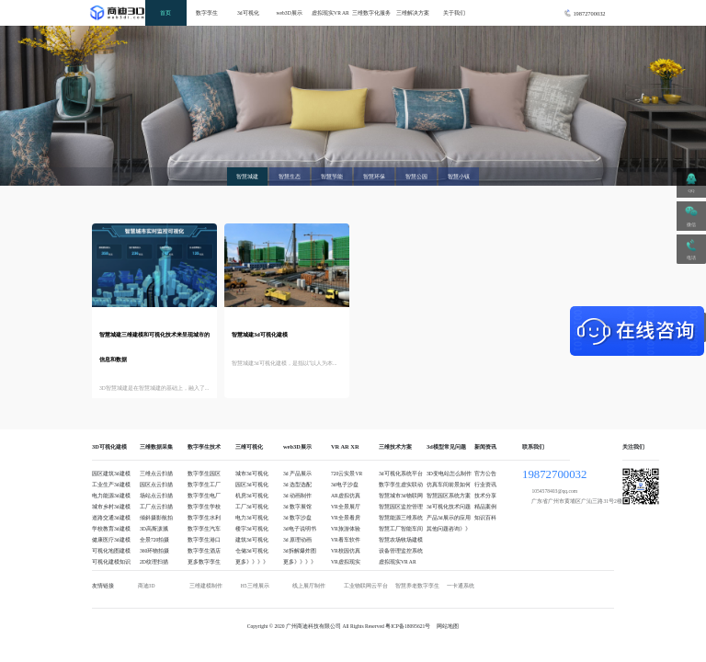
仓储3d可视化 (251, 551)
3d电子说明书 (299, 528)
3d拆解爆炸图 (299, 551)
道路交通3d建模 (111, 517)
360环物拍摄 (154, 551)
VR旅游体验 (345, 528)
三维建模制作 (205, 585)
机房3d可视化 (251, 495)
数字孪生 (207, 13)
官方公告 (485, 473)
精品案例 (485, 506)
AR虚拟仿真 (345, 495)
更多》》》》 (251, 562)
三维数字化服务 (371, 13)
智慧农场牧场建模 (401, 539)
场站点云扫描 (156, 495)
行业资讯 (485, 484)
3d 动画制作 (297, 495)
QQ (692, 190)
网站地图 (448, 626)
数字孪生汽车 (204, 528)
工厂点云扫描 (156, 506)
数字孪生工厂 (204, 484)
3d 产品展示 (297, 473)
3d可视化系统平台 (401, 473)
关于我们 (454, 13)
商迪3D (146, 585)
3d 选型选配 (297, 484)
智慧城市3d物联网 (401, 495)
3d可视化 (248, 13)
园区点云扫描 (156, 484)
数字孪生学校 (204, 506)
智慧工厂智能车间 (401, 528)
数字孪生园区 (204, 473)
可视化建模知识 (111, 562)
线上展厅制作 (308, 585)
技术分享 (485, 495)
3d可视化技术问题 (449, 506)
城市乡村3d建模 (111, 506)
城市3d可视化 (251, 473)
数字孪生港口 (204, 539)
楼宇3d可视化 (251, 528)
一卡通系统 (460, 585)
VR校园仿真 (345, 551)
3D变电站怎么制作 (449, 473)
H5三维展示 (255, 585)
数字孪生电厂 (204, 495)
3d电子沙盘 (345, 484)
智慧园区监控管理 (401, 506)
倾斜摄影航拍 (156, 517)
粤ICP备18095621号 (407, 626)
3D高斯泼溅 (154, 528)
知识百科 (485, 517)
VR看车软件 (345, 539)
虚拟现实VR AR (330, 13)
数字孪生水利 (204, 517)
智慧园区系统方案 (449, 495)
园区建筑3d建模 (111, 473)
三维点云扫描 (156, 473)
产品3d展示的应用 (449, 517)
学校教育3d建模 (111, 528)
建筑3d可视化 (251, 539)
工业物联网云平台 (366, 585)
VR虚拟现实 (345, 562)
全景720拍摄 (154, 539)
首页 (165, 13)
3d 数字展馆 (297, 506)
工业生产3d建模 (111, 484)
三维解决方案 (412, 13)
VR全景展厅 (345, 506)
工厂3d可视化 (251, 506)
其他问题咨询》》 (449, 528)
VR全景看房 (345, 517)
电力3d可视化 (251, 517)
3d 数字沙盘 (297, 517)
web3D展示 (289, 13)
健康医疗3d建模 (111, 539)
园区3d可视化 (251, 484)
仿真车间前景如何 (449, 484)
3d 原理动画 (297, 539)
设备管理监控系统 (401, 551)
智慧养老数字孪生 (417, 585)
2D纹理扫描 (154, 562)
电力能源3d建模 (111, 495)
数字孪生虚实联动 (401, 484)
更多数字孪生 (204, 562)
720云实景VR (346, 473)
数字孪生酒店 (204, 551)
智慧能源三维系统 (401, 517)
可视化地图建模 (111, 551)
